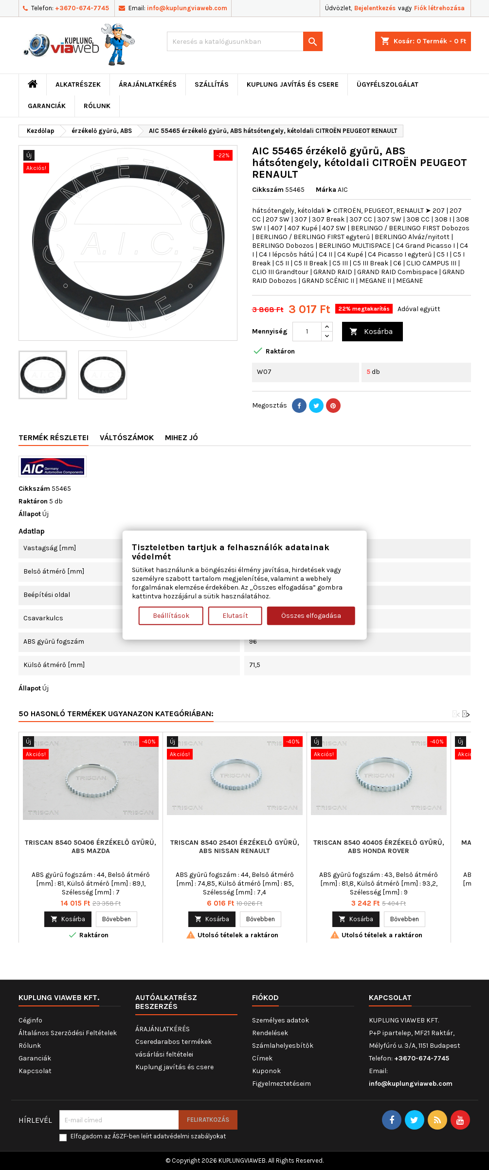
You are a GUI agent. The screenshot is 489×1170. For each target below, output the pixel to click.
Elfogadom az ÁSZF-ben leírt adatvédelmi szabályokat (148, 1136)
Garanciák (47, 106)
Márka (326, 190)
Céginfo (30, 1020)
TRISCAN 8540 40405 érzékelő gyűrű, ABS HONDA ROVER (378, 846)
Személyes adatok (280, 1020)
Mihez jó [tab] (181, 437)
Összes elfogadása (311, 616)
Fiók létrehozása (439, 8)
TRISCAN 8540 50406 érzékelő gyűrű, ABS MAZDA (90, 846)
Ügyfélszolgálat (387, 84)
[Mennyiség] (307, 331)
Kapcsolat (35, 1071)
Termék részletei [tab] (53, 437)
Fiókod (265, 997)
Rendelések (270, 1033)
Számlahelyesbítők (282, 1045)
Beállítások (171, 616)
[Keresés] (245, 41)
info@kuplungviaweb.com (187, 8)
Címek (262, 1058)
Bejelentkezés (375, 8)
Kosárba (371, 332)
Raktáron (33, 501)
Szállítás (212, 84)
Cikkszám (268, 190)
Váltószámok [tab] (127, 437)
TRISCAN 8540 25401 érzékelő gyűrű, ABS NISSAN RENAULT (234, 846)
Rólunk (97, 106)
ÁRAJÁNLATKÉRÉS (148, 84)
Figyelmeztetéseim (281, 1083)
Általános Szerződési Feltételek (67, 1033)
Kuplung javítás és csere (293, 84)
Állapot (29, 514)
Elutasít (235, 616)
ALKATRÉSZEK (78, 84)
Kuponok (266, 1071)
